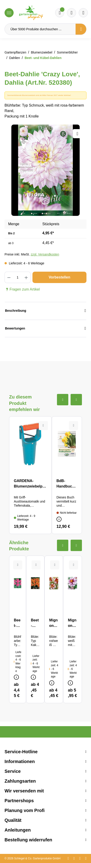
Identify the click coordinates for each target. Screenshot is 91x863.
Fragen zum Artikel (22, 289)
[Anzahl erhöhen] (26, 277)
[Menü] (9, 12)
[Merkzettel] (59, 12)
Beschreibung (45, 311)
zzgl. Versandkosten (45, 254)
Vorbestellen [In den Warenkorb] (59, 277)
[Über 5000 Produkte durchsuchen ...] (40, 29)
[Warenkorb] (71, 12)
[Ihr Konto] (83, 12)
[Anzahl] (17, 277)
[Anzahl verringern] (9, 277)
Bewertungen (45, 328)
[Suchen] (81, 29)
